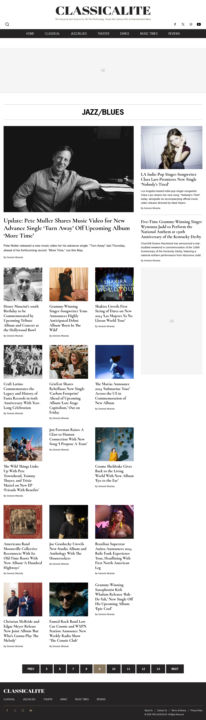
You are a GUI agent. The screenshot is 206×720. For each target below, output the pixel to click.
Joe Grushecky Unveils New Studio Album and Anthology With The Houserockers (67, 551)
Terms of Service (178, 710)
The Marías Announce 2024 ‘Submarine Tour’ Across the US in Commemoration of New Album (112, 393)
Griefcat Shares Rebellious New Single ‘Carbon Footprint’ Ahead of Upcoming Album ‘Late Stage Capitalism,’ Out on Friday (66, 398)
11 (128, 669)
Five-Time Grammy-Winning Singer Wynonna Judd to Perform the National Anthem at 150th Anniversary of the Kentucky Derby (171, 229)
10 (113, 669)
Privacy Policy (196, 710)
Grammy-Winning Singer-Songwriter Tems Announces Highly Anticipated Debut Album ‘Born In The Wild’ (68, 318)
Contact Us (162, 710)
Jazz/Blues (79, 34)
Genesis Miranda (15, 257)
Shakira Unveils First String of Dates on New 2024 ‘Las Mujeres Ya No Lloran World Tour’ (114, 313)
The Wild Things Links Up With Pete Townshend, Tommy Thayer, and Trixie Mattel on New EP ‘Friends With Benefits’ (21, 478)
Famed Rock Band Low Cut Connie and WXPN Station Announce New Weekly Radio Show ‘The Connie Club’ (67, 631)
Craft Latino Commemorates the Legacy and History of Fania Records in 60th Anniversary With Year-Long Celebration (22, 396)
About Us (149, 710)
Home (30, 34)
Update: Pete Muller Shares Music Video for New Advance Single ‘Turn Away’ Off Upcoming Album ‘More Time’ (67, 228)
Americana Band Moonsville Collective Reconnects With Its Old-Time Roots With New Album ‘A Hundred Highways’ (23, 556)
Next (174, 669)
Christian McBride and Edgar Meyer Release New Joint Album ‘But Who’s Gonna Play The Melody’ (21, 631)
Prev (31, 669)
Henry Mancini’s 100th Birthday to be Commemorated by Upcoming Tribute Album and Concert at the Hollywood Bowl (21, 318)
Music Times (149, 34)
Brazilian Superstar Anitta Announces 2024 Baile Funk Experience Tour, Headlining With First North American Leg (113, 556)
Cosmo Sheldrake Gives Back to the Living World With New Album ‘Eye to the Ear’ (114, 473)
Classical (52, 34)
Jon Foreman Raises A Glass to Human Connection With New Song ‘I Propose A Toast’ (68, 436)
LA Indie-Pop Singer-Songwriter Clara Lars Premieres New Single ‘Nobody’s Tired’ (169, 179)
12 (143, 669)
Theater (103, 34)
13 (158, 669)
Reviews (174, 34)
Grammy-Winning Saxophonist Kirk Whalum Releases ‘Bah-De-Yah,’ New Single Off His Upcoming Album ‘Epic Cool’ (114, 597)
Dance (124, 34)
